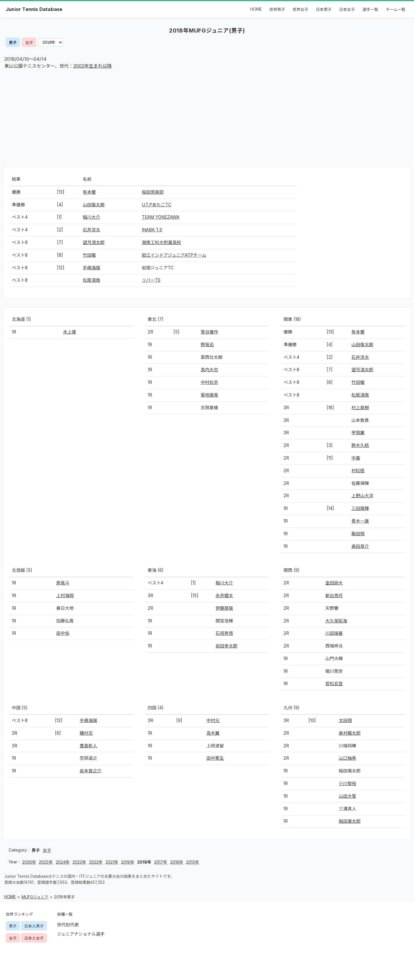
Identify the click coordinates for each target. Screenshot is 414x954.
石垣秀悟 (224, 633)
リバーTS (151, 280)
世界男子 (277, 9)
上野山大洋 (362, 495)
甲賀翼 (358, 432)
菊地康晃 (209, 395)
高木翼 (213, 733)
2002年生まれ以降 (92, 66)
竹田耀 (89, 255)
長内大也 (209, 369)
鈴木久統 (360, 445)
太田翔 (345, 720)
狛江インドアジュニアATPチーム (174, 255)
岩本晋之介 (90, 771)
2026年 (29, 862)
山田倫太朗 (94, 204)
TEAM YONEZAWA (160, 217)
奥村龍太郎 (350, 733)
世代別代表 (68, 925)
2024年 (63, 862)
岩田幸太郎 (226, 646)
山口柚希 (347, 758)
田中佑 (63, 633)
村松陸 (358, 470)
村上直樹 (360, 407)
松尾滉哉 (91, 280)
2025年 (46, 862)
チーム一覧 (395, 9)
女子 (29, 42)
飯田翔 (358, 533)
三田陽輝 (360, 508)
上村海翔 (65, 595)
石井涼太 (91, 230)
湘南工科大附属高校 (161, 242)
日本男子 (324, 9)
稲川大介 (91, 217)
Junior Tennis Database (34, 9)
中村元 (213, 720)
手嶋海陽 (91, 268)
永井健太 (224, 595)
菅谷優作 (209, 332)
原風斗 (63, 583)
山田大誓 (347, 796)
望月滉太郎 (94, 242)
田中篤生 (215, 758)
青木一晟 (360, 521)
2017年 (160, 862)
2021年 (112, 862)
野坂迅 (207, 344)
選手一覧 (370, 9)
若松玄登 (334, 683)
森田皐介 (360, 546)
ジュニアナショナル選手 (81, 934)
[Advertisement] (206, 118)
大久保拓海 (336, 621)
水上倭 (69, 332)
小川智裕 (347, 783)
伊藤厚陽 (224, 608)
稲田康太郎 (350, 821)
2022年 (96, 862)
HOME (256, 9)
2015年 (192, 862)
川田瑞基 (334, 633)
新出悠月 (334, 595)
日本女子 (347, 9)
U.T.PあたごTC (156, 204)
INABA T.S (152, 230)
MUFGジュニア (35, 897)
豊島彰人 (88, 746)
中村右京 (209, 382)
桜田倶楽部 (153, 192)
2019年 (127, 862)
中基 (355, 458)
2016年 (176, 862)
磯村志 (86, 733)
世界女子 (300, 9)
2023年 (79, 862)
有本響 (89, 192)
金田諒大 (334, 583)
